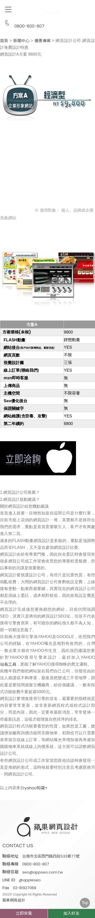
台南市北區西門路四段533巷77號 (51, 856)
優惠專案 (42, 41)
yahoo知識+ (37, 788)
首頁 (4, 41)
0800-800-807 (23, 23)
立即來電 (24, 913)
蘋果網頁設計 (13, 900)
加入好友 (71, 913)
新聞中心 (21, 41)
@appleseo (30, 880)
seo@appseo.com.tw (42, 872)
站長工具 (8, 665)
